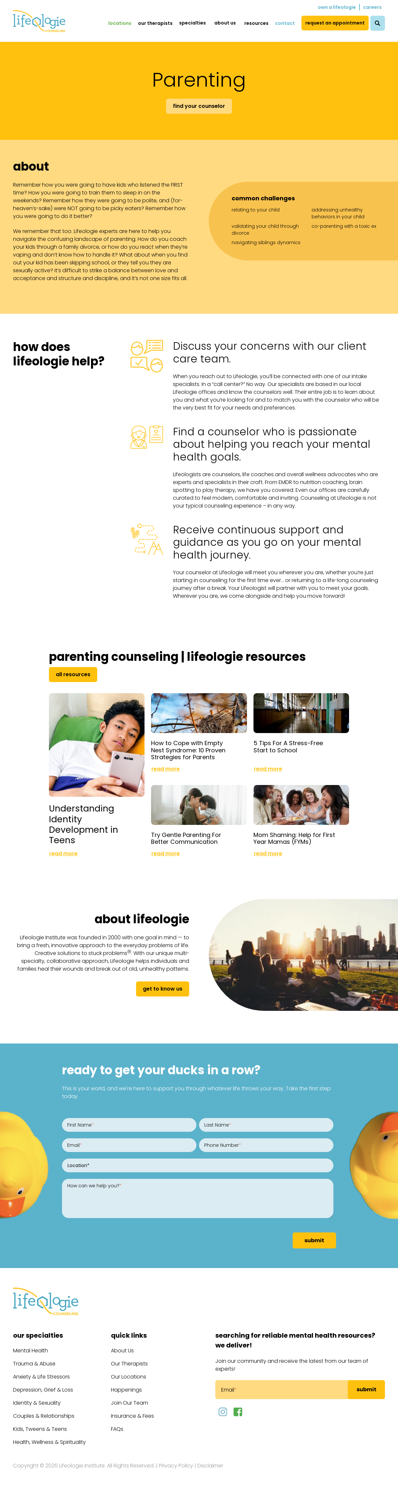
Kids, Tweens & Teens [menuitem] (40, 1427)
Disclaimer (210, 1464)
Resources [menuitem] (256, 23)
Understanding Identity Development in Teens (83, 822)
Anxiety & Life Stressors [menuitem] (41, 1375)
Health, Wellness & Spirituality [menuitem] (49, 1441)
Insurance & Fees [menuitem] (132, 1414)
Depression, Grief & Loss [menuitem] (43, 1388)
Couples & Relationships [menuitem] (43, 1414)
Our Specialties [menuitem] (38, 1334)
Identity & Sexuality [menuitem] (37, 1401)
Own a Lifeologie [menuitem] (337, 7)
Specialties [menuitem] (192, 23)
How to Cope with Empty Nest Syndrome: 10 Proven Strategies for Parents (188, 749)
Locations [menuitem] (119, 23)
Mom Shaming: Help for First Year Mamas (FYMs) (294, 837)
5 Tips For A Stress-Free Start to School (288, 746)
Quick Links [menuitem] (129, 1334)
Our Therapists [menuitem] (155, 23)
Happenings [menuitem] (126, 1388)
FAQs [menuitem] (117, 1427)
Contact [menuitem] (285, 23)
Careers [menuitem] (372, 7)
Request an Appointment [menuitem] (335, 23)
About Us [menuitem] (225, 23)
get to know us (162, 987)
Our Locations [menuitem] (128, 1375)
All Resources (73, 674)
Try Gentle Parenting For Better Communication (186, 837)
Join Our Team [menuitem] (129, 1401)
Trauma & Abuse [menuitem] (34, 1362)
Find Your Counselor (199, 106)
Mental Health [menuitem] (30, 1349)
